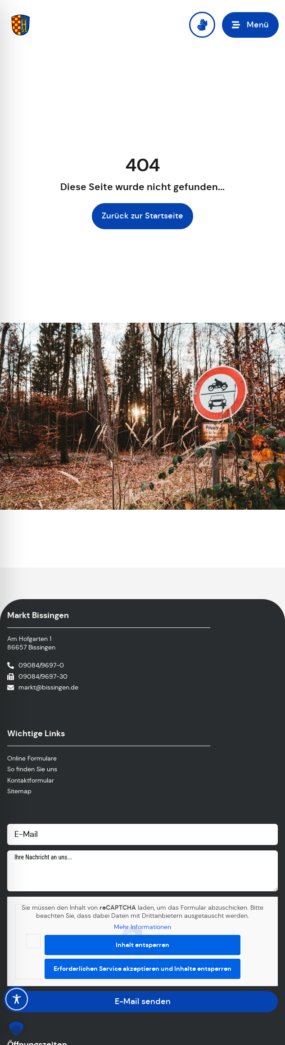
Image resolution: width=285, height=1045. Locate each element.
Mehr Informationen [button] (142, 927)
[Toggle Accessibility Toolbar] (17, 999)
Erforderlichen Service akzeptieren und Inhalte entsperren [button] (142, 968)
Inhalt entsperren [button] (142, 944)
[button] (250, 25)
